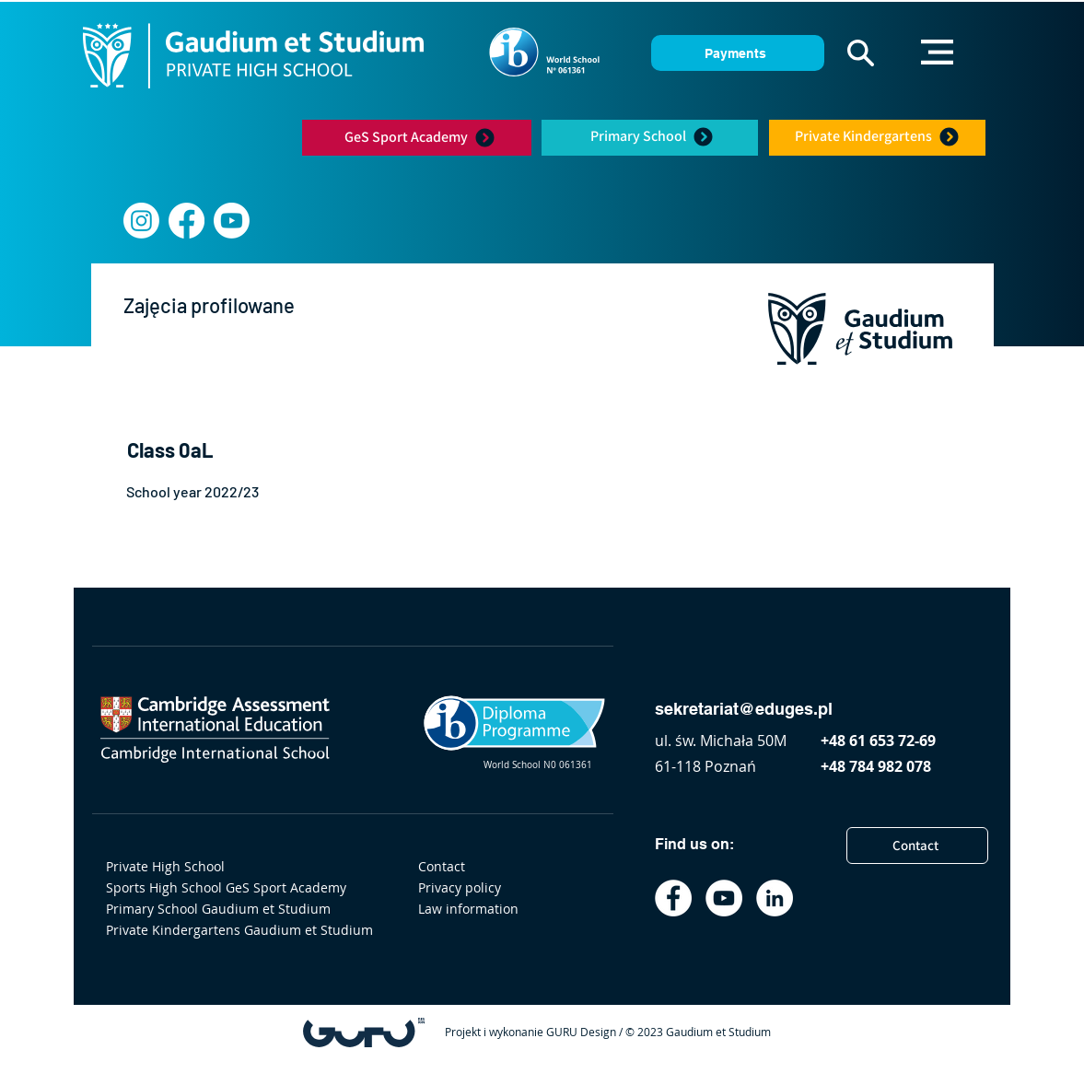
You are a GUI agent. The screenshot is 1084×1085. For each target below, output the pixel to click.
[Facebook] (186, 221)
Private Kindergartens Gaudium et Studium (233, 930)
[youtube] (232, 221)
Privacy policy (459, 887)
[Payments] (737, 53)
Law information (468, 908)
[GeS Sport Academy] (420, 137)
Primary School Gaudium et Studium (218, 908)
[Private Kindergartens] (877, 136)
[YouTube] (723, 898)
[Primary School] (652, 136)
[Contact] (917, 845)
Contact (441, 866)
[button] (860, 53)
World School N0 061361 (538, 765)
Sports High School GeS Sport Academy (226, 887)
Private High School (165, 866)
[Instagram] (141, 221)
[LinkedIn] (774, 898)
